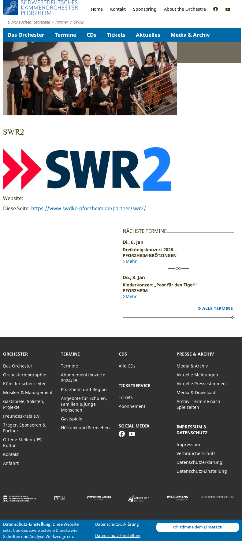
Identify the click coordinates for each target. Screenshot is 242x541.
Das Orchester (26, 34)
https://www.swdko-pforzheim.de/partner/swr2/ (88, 208)
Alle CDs (127, 366)
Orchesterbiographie (24, 375)
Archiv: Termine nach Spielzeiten (198, 404)
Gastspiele (71, 419)
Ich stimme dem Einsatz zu (197, 527)
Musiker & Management (28, 392)
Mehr (131, 261)
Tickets (116, 34)
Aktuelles (148, 34)
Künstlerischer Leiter (24, 383)
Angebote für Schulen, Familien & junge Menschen (84, 404)
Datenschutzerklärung (199, 462)
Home (97, 9)
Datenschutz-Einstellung (202, 471)
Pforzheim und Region (84, 389)
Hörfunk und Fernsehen (85, 428)
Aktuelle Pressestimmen (201, 383)
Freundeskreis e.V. (22, 416)
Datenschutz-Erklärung (117, 524)
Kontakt (118, 9)
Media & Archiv (190, 34)
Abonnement (132, 406)
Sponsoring (145, 9)
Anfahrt (11, 463)
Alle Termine (217, 308)
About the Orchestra (185, 9)
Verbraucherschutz (196, 453)
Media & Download (196, 392)
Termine (65, 34)
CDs (91, 34)
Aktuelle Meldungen (197, 375)
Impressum (188, 444)
